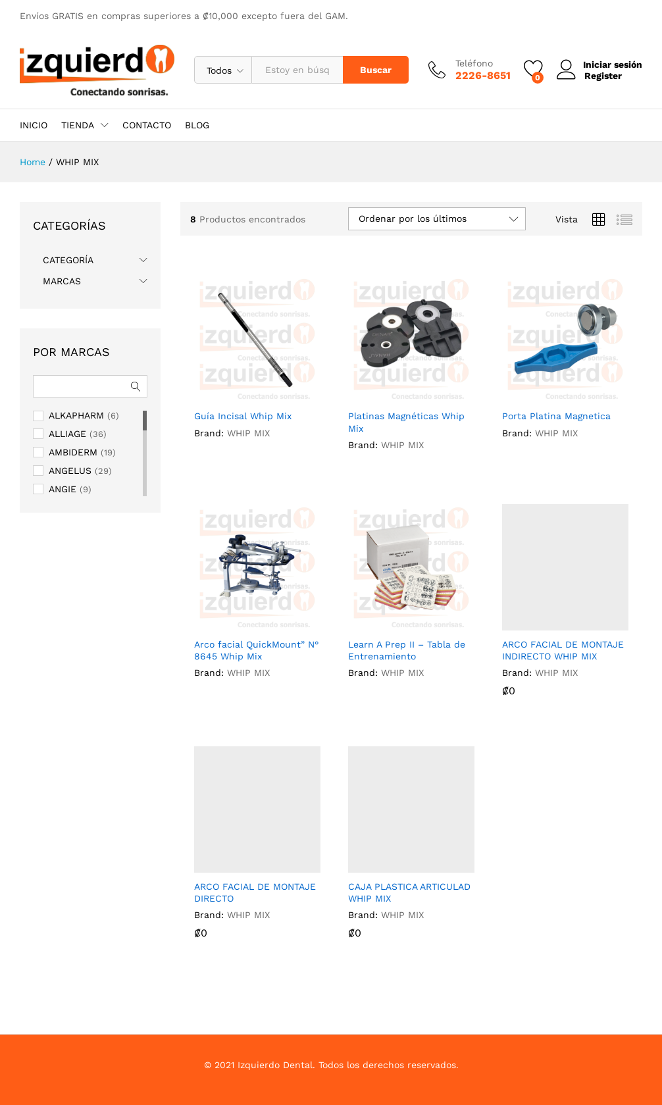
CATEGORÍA (68, 260)
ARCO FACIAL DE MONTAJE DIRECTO (255, 892)
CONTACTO (146, 125)
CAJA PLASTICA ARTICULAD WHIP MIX (409, 892)
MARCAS (62, 281)
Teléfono (473, 63)
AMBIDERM (73, 452)
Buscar (374, 69)
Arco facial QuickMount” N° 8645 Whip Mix (256, 650)
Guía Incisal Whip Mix (243, 416)
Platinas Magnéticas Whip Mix (406, 422)
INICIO (33, 125)
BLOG (197, 125)
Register (602, 75)
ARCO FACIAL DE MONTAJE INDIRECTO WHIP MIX (563, 650)
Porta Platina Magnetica (556, 416)
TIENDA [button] (77, 125)
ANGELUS (70, 470)
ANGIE (62, 489)
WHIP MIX (248, 433)
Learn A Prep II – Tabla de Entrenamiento (406, 650)
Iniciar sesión (598, 64)
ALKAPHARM (76, 415)
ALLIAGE (67, 433)
